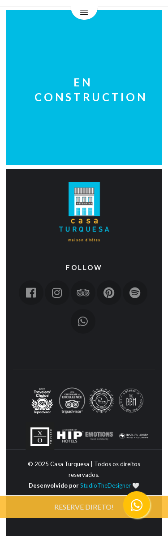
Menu (84, 13)
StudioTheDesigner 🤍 (109, 485)
